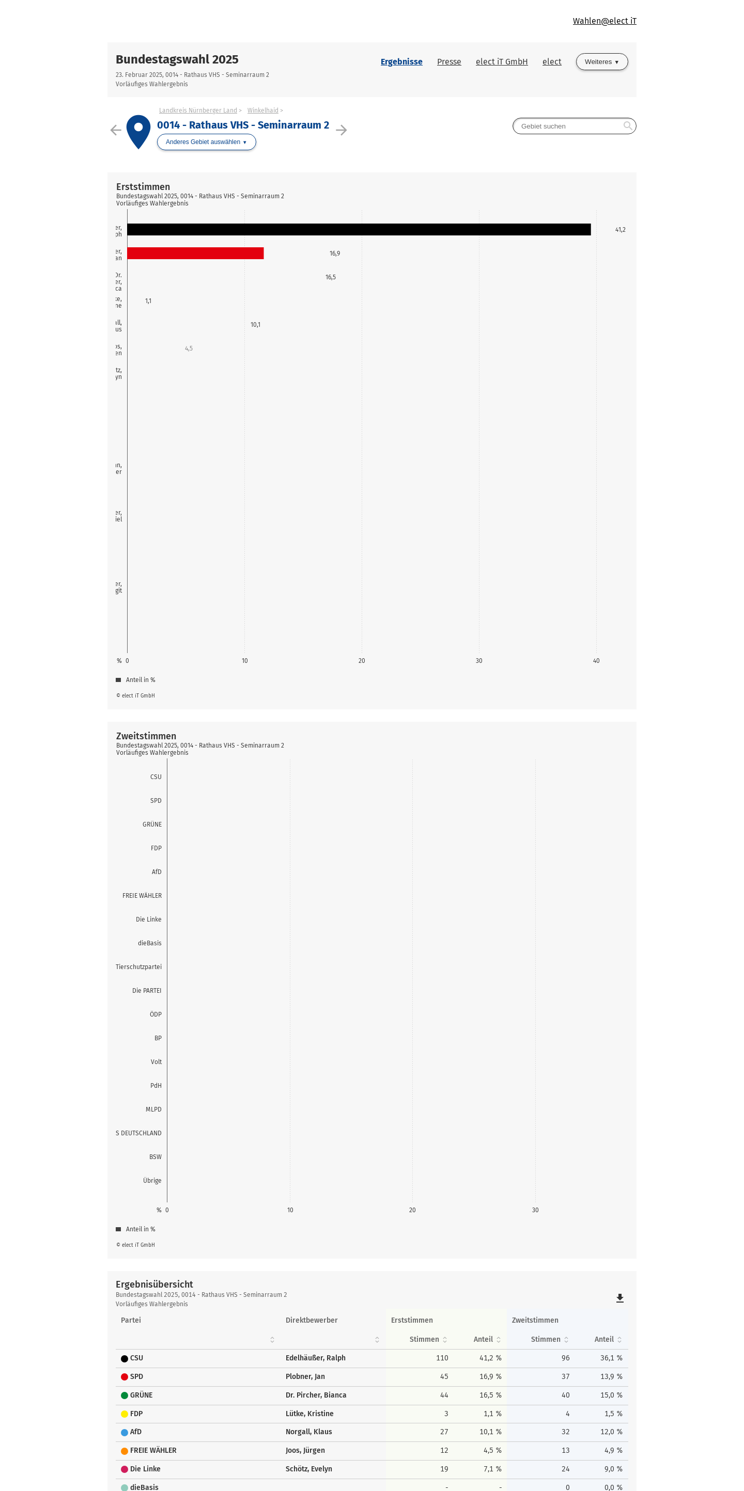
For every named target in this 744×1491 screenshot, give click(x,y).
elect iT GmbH (502, 62)
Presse (449, 62)
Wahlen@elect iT (605, 21)
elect (552, 62)
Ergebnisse (402, 62)
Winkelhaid (262, 110)
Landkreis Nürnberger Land (198, 110)
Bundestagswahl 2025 (177, 59)
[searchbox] (575, 126)
